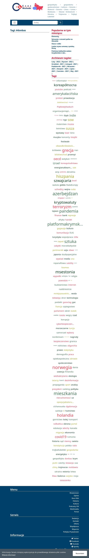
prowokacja (69, 98)
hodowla (55, 345)
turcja (72, 328)
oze (74, 167)
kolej (65, 419)
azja (66, 250)
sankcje (59, 410)
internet (72, 284)
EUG (72, 232)
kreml (61, 380)
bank (64, 215)
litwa (54, 475)
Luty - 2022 (56, 62)
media (67, 258)
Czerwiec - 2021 (63, 71)
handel (68, 219)
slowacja (70, 462)
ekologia (73, 376)
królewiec (56, 150)
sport (67, 384)
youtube (59, 89)
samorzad (61, 332)
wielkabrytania (61, 376)
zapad (61, 241)
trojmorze (63, 467)
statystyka (68, 350)
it (64, 410)
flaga (69, 276)
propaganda (58, 384)
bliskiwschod (61, 154)
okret (67, 310)
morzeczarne (62, 328)
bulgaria (54, 80)
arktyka (65, 276)
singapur (61, 198)
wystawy (60, 132)
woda (74, 293)
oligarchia (72, 345)
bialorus (61, 475)
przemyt (72, 154)
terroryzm (62, 206)
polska (68, 445)
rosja (76, 475)
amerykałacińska (65, 94)
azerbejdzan (65, 193)
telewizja (56, 297)
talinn (71, 454)
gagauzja (61, 228)
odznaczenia (66, 336)
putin (54, 462)
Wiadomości (74, 493)
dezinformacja (71, 380)
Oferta (76, 524)
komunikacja (63, 232)
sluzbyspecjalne (69, 254)
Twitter (76, 538)
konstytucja (59, 445)
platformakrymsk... (65, 224)
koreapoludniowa (69, 163)
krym (75, 458)
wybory (70, 332)
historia (55, 441)
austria (75, 206)
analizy (74, 384)
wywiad (59, 258)
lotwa (73, 471)
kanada (73, 428)
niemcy (67, 441)
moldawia (73, 467)
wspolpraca (67, 237)
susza (70, 128)
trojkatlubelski (59, 449)
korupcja (65, 319)
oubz (73, 189)
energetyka (61, 454)
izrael (56, 163)
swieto (75, 441)
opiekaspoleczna (61, 358)
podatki (58, 302)
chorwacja (56, 115)
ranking (66, 389)
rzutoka (76, 250)
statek (73, 310)
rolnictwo (62, 345)
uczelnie (56, 315)
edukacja (57, 428)
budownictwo (60, 284)
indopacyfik (71, 102)
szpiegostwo (69, 306)
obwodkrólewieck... (65, 145)
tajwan (55, 211)
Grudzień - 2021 (58, 64)
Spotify (76, 546)
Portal (76, 512)
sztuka (70, 241)
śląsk (66, 115)
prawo (60, 350)
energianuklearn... (63, 167)
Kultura (76, 504)
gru (69, 280)
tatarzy (55, 380)
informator (61, 80)
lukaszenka (65, 480)
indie (72, 115)
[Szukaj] (45, 22)
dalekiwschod (62, 102)
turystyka (56, 237)
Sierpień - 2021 (63, 69)
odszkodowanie (73, 158)
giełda (63, 184)
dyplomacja (71, 406)
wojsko (69, 475)
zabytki (57, 245)
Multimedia (74, 509)
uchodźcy (59, 189)
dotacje (55, 241)
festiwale (65, 141)
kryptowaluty (65, 202)
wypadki (57, 276)
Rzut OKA (75, 498)
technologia (72, 297)
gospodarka (72, 449)
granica (73, 341)
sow (71, 120)
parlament (59, 310)
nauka (62, 315)
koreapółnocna (65, 85)
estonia (66, 471)
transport (73, 419)
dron (63, 297)
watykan (66, 158)
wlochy (66, 428)
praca (71, 354)
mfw (76, 237)
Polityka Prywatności (71, 532)
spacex (75, 263)
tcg (74, 454)
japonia (57, 254)
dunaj (72, 111)
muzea (70, 124)
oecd (57, 159)
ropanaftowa (59, 263)
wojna (67, 189)
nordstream (58, 337)
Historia (76, 501)
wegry (69, 315)
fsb (71, 280)
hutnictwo (70, 410)
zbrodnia (71, 171)
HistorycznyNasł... (73, 81)
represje (72, 215)
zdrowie (73, 358)
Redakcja (75, 518)
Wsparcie (75, 529)
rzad (75, 315)
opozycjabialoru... (65, 402)
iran (76, 150)
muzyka (57, 137)
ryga (68, 454)
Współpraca (74, 526)
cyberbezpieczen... (65, 323)
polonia (63, 172)
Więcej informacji (8, 555)
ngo (65, 119)
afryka (61, 219)
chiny (55, 467)
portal (74, 423)
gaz (74, 302)
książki (74, 137)
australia (68, 198)
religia (74, 276)
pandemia (68, 211)
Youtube (75, 544)
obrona (67, 423)
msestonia (65, 272)
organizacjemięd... (61, 111)
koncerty (66, 137)
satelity (69, 263)
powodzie (63, 280)
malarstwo (62, 124)
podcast (67, 89)
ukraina (58, 471)
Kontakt (76, 521)
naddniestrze (65, 289)
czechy (61, 462)
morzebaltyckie (69, 245)
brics (61, 115)
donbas (68, 458)
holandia (65, 415)
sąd (62, 441)
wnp (57, 171)
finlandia (69, 371)
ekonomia (70, 432)
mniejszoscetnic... (62, 293)
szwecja (60, 371)
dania (75, 367)
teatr (67, 132)
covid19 (60, 437)
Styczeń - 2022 (67, 62)
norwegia (62, 367)
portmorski (58, 250)
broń (74, 180)
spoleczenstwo (65, 363)
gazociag (67, 302)
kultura (70, 228)
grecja (68, 150)
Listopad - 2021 (71, 64)
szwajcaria (62, 180)
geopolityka (58, 458)
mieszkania (65, 393)
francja (59, 306)
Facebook (75, 541)
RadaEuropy (72, 184)
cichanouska (59, 406)
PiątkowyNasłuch (65, 106)
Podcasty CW (74, 506)
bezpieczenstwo (61, 341)
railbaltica (58, 423)
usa (76, 462)
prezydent (57, 389)
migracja (60, 432)
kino (72, 132)
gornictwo (58, 419)
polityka (74, 389)
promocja (59, 120)
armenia (73, 89)
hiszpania (65, 176)
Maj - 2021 (74, 71)
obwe (71, 250)
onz (72, 258)
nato (74, 445)
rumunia (71, 436)
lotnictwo (60, 128)
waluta (55, 184)
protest (59, 98)
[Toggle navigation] (14, 23)
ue (72, 397)
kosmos (65, 267)
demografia (62, 354)
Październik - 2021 (59, 66)
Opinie (76, 496)
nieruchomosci (64, 397)
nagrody (74, 337)
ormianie (76, 111)
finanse (58, 215)
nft (72, 198)
